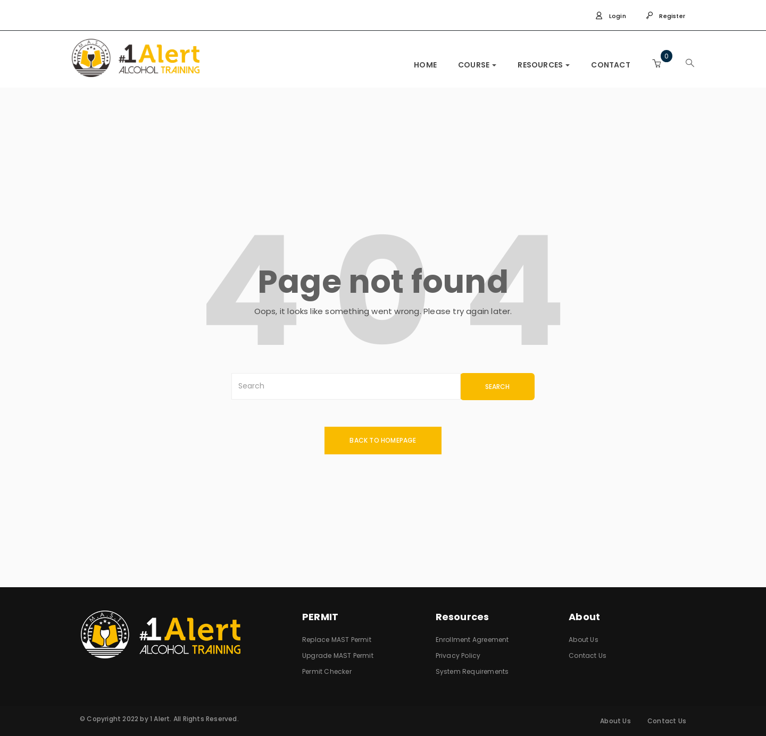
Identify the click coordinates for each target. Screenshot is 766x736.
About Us (583, 639)
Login (610, 16)
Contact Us (587, 655)
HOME (425, 65)
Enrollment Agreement (472, 639)
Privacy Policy (458, 655)
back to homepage (382, 440)
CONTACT (610, 65)
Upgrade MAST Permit (337, 655)
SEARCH (497, 386)
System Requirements (472, 671)
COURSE (477, 65)
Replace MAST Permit (336, 639)
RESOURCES (544, 65)
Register (665, 16)
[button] (656, 63)
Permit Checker (327, 671)
